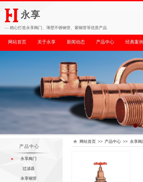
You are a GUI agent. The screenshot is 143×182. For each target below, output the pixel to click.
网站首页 (17, 41)
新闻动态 (76, 41)
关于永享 (46, 41)
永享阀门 (28, 158)
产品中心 (105, 41)
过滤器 (28, 168)
